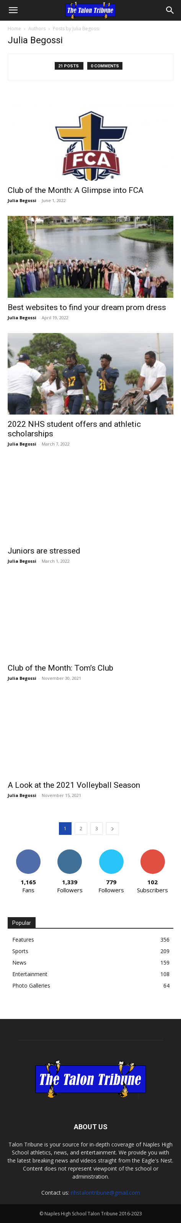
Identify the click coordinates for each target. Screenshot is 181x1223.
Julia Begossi (22, 200)
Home (14, 28)
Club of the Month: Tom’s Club (60, 668)
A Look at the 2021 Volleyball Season (74, 785)
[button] (13, 10)
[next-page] (112, 828)
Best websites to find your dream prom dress (87, 307)
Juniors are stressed (44, 550)
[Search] (170, 10)
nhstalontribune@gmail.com (105, 1192)
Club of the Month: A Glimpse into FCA (75, 190)
